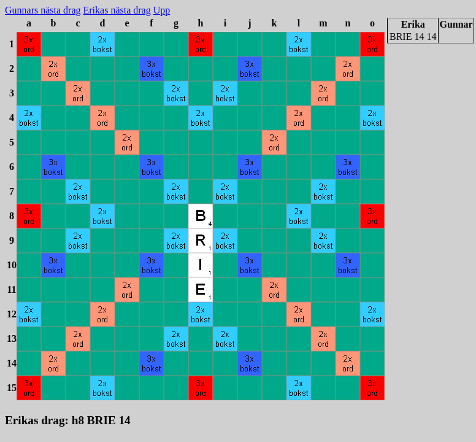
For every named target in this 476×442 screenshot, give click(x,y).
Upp (162, 10)
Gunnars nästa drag (43, 10)
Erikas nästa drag (117, 10)
